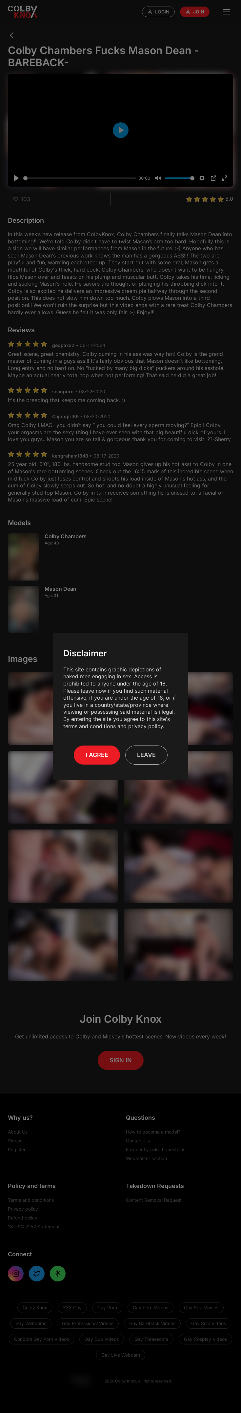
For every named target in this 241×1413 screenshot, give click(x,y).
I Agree (97, 754)
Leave (146, 754)
